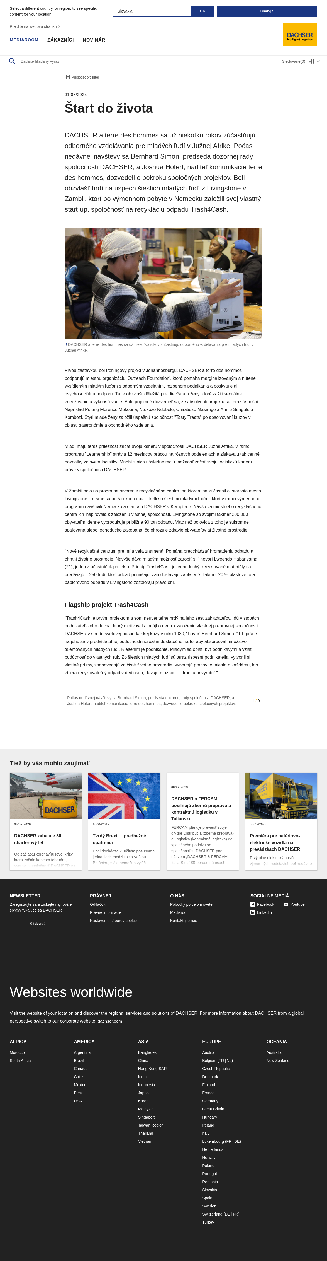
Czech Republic (216, 1068)
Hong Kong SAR (152, 1068)
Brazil (79, 1060)
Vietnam (145, 1141)
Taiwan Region (151, 1125)
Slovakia (209, 1190)
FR (221, 1060)
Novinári (97, 40)
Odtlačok (97, 904)
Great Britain (213, 1109)
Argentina (82, 1052)
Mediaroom (25, 40)
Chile (78, 1076)
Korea (143, 1101)
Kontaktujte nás (183, 920)
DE (237, 1141)
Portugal (209, 1173)
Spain (207, 1198)
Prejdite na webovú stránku (36, 26)
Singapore (147, 1117)
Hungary (209, 1117)
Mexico (80, 1085)
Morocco (17, 1052)
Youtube (294, 904)
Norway (208, 1157)
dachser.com (110, 1021)
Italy (205, 1133)
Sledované (293, 61)
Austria (208, 1052)
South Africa (20, 1060)
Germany (210, 1101)
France (208, 1093)
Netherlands (212, 1149)
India (142, 1076)
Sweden (209, 1206)
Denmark (210, 1076)
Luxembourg (213, 1141)
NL (229, 1060)
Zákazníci (62, 40)
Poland (208, 1165)
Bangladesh (148, 1052)
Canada (80, 1068)
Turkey (208, 1222)
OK (202, 11)
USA (78, 1101)
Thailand (145, 1133)
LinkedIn (261, 912)
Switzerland (212, 1214)
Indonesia (146, 1085)
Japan (143, 1093)
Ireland (208, 1125)
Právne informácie (105, 912)
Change (267, 11)
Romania (210, 1182)
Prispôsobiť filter (82, 77)
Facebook (262, 904)
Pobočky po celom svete (191, 904)
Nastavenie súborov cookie (113, 920)
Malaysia (145, 1109)
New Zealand (278, 1060)
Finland (208, 1085)
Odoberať (37, 923)
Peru (78, 1093)
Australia (274, 1052)
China (143, 1060)
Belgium (209, 1060)
